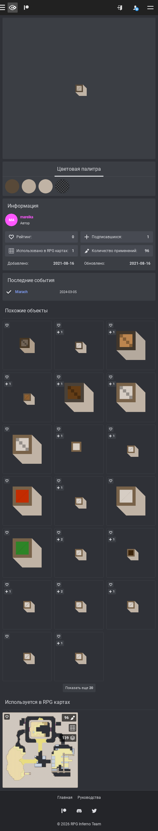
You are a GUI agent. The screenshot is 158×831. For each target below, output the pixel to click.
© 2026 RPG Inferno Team (79, 824)
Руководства (89, 797)
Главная (65, 797)
